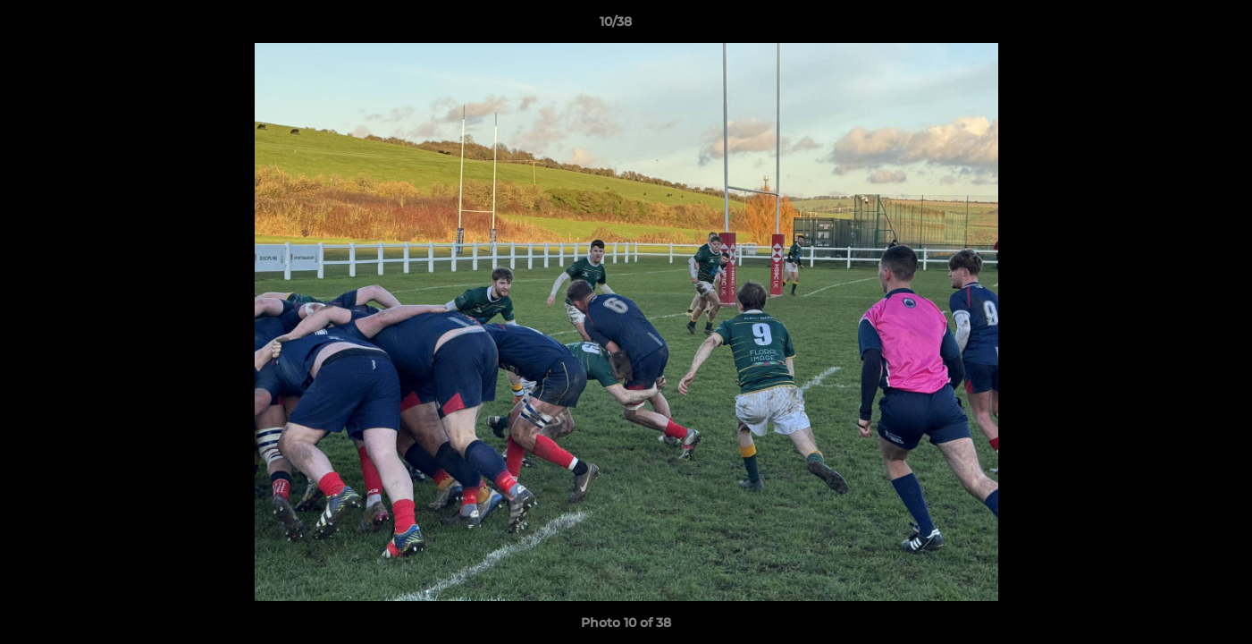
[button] (1177, 26)
